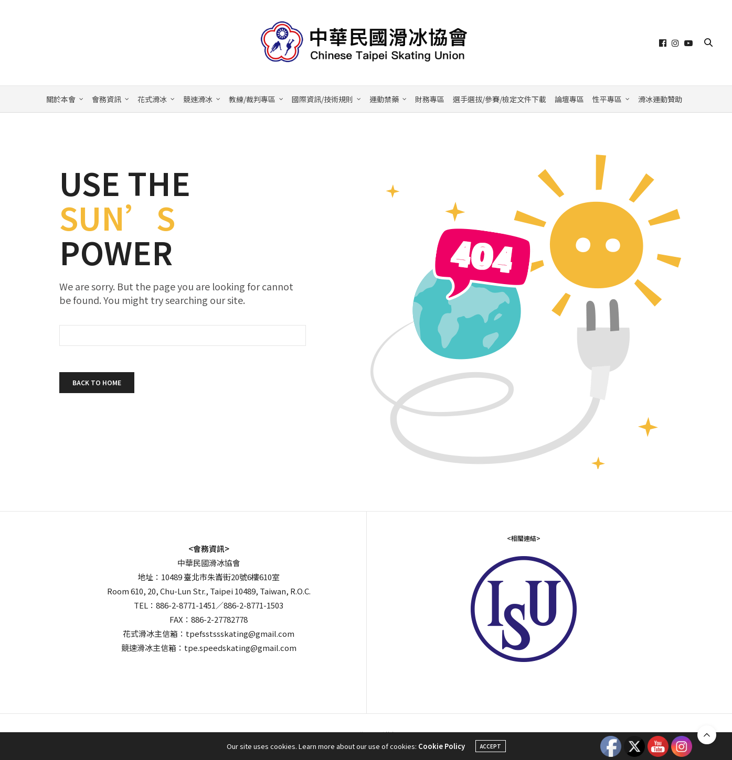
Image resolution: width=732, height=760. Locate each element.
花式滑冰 (152, 99)
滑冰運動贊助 (660, 99)
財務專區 (429, 99)
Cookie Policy (441, 746)
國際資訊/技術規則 (322, 99)
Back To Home (96, 382)
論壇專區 (569, 99)
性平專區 (607, 99)
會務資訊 (106, 99)
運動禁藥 (384, 99)
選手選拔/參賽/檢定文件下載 (499, 99)
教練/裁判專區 (252, 99)
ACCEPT (490, 746)
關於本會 (61, 99)
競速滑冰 (198, 99)
